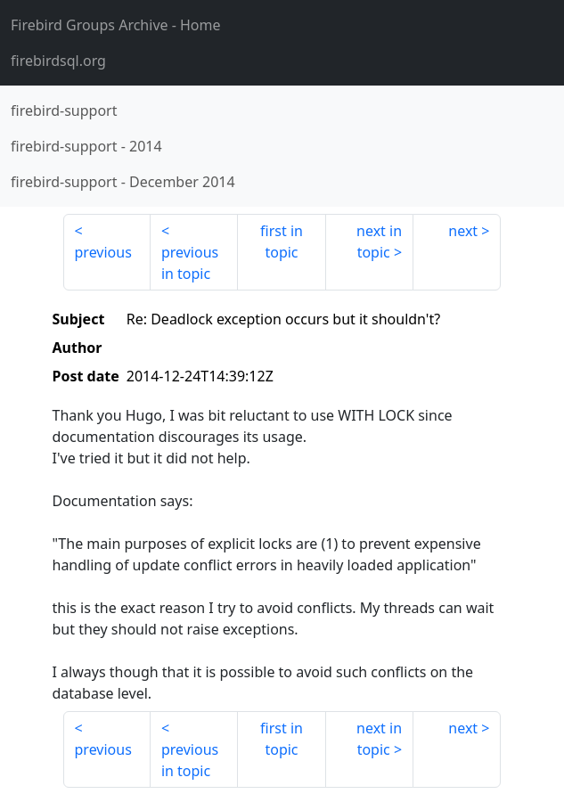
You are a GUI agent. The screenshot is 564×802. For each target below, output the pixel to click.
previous (103, 252)
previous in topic (189, 262)
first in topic (281, 241)
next (463, 231)
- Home (116, 25)
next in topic (379, 241)
